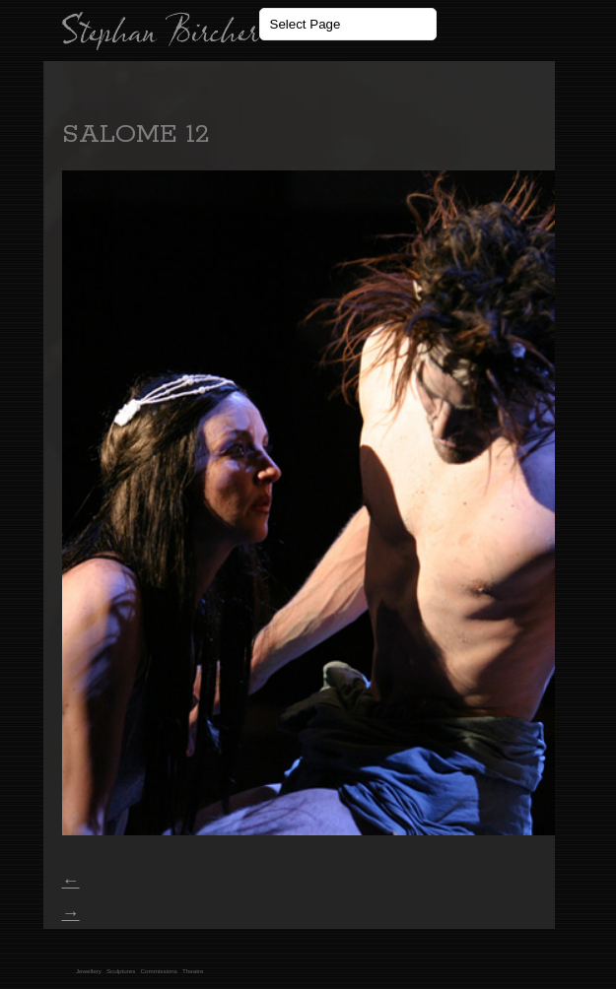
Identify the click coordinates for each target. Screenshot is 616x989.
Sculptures (121, 970)
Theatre (193, 970)
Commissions (158, 970)
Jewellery (89, 970)
